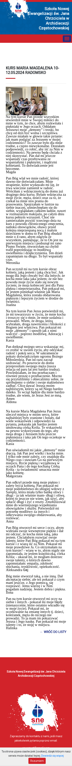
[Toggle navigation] (67, 38)
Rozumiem (37, 760)
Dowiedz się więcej (52, 755)
